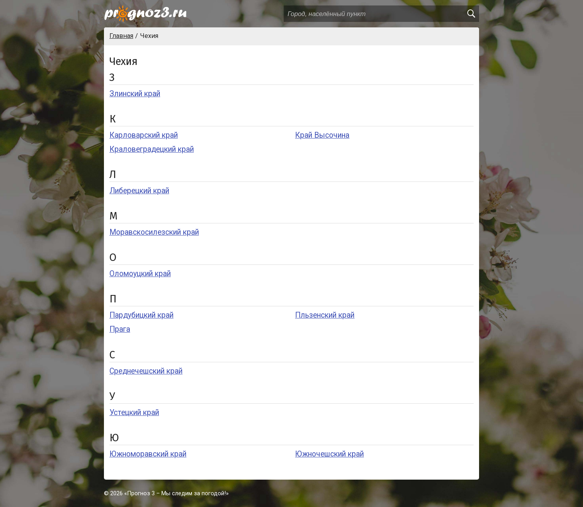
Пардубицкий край (141, 315)
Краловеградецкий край (151, 149)
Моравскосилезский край (154, 232)
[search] (471, 13)
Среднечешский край (145, 371)
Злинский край (134, 93)
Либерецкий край (139, 190)
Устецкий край (134, 412)
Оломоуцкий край (140, 273)
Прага (119, 329)
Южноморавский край (147, 453)
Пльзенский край (324, 315)
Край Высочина (322, 135)
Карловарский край (143, 135)
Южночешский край (329, 453)
